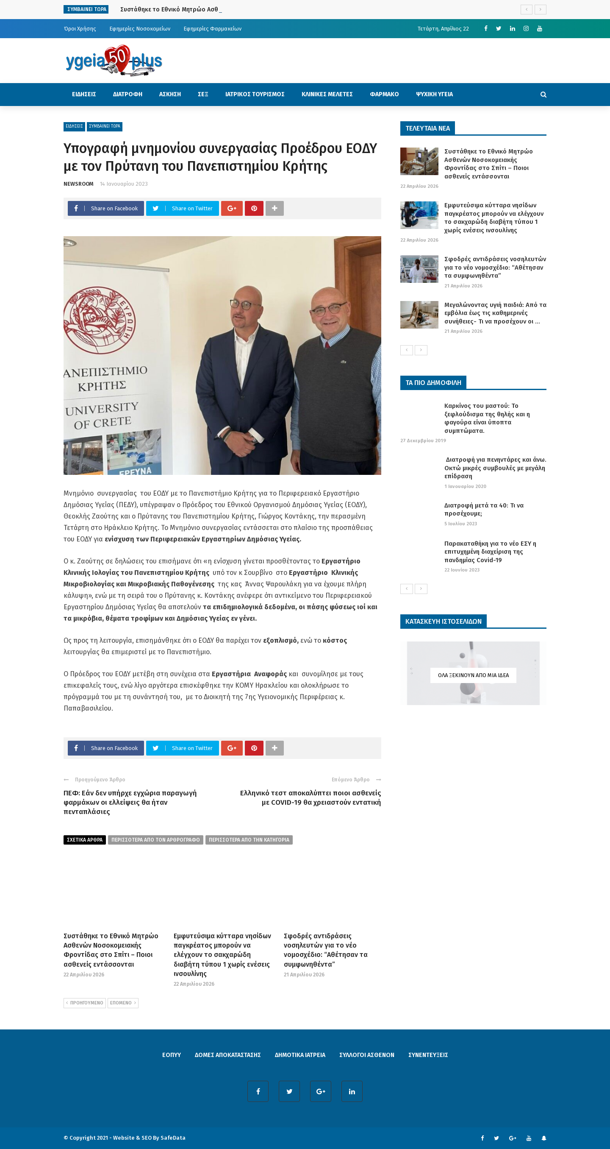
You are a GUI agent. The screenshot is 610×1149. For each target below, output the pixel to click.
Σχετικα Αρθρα (85, 840)
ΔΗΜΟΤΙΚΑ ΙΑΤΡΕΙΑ (300, 1055)
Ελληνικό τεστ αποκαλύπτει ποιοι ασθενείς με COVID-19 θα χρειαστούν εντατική (310, 798)
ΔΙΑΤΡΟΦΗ (127, 94)
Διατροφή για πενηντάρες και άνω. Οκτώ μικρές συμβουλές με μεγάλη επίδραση (495, 468)
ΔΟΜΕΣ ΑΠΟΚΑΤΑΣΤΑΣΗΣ (228, 1055)
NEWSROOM (79, 184)
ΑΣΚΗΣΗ (170, 94)
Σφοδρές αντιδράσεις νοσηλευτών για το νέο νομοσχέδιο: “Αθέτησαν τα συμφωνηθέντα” (495, 267)
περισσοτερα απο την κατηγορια (249, 840)
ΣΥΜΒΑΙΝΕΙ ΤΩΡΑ (104, 126)
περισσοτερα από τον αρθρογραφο (155, 840)
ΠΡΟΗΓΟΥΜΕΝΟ (84, 1003)
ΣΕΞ (203, 94)
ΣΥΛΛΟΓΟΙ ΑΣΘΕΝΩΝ (366, 1055)
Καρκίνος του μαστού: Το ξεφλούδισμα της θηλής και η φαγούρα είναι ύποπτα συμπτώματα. (487, 418)
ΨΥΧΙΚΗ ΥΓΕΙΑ (434, 94)
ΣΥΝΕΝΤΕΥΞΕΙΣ (428, 1055)
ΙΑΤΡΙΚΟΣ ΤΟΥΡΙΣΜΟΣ (255, 94)
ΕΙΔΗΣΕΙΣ (84, 94)
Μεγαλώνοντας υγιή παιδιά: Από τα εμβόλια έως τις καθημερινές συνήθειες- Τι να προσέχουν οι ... (495, 313)
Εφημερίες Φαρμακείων (212, 28)
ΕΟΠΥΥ (171, 1055)
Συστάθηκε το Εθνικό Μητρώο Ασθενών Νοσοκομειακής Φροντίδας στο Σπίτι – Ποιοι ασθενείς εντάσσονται (488, 164)
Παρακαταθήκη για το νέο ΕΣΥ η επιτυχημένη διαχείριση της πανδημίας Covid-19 (490, 552)
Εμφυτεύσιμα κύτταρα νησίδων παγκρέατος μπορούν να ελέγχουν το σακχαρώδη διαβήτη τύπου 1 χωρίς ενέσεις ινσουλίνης (222, 955)
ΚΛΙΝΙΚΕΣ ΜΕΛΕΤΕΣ (327, 94)
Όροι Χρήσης (80, 28)
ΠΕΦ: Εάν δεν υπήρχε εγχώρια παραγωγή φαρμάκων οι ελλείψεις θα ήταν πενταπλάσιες (130, 802)
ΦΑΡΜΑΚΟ (384, 94)
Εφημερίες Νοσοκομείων (139, 28)
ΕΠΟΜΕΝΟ (123, 1003)
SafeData (173, 1138)
